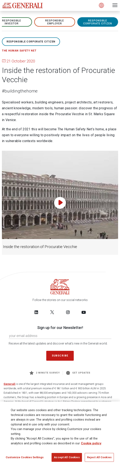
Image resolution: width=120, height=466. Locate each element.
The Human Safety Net (19, 50)
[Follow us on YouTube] (83, 312)
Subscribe (60, 355)
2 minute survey (45, 373)
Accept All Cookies (66, 458)
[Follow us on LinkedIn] (36, 312)
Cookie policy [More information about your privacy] (91, 444)
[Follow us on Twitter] (52, 312)
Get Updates (78, 373)
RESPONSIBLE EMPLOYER (54, 22)
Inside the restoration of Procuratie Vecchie (40, 246)
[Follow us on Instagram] (68, 312)
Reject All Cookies (99, 458)
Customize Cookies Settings (25, 458)
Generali (9, 383)
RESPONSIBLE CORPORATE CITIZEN (97, 22)
